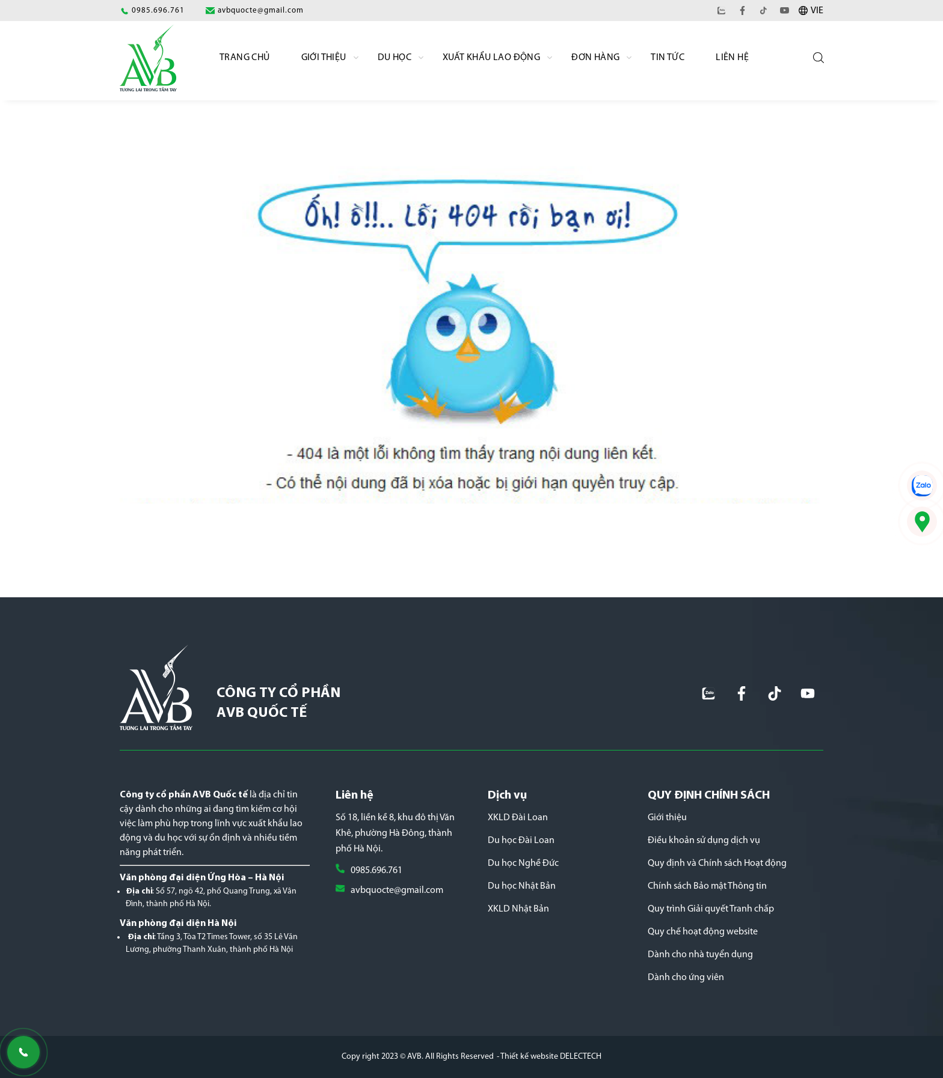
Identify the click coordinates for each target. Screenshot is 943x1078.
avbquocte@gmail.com (397, 890)
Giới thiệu (667, 818)
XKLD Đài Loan (518, 818)
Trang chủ (245, 57)
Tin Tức (667, 57)
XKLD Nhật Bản (518, 909)
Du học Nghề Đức (523, 863)
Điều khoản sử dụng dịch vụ (704, 840)
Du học (394, 57)
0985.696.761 (376, 870)
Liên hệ (732, 57)
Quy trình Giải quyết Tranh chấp (711, 909)
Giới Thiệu (323, 57)
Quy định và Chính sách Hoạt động (717, 863)
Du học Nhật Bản (522, 886)
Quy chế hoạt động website (703, 932)
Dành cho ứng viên (686, 977)
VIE (817, 11)
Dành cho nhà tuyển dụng (700, 955)
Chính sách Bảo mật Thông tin (707, 886)
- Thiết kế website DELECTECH (549, 1056)
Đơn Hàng (595, 57)
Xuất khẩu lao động (491, 57)
